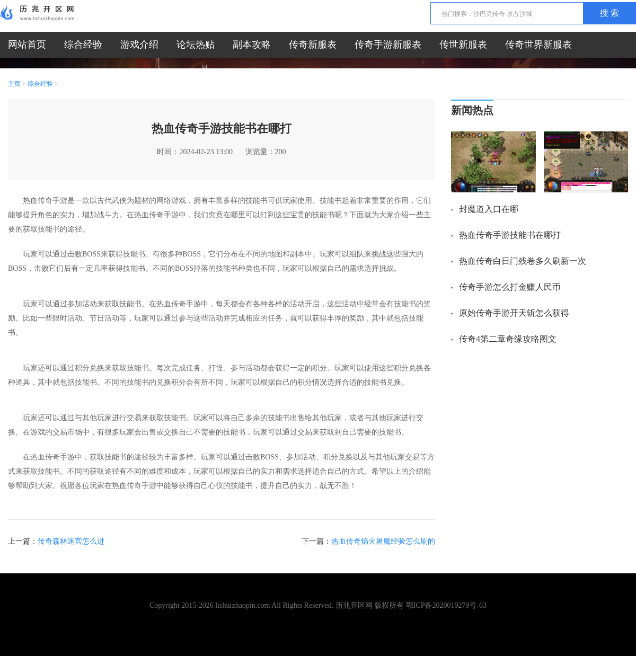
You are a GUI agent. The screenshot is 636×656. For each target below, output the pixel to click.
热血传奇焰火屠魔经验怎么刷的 (383, 541)
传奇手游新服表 (388, 44)
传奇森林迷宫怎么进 (71, 541)
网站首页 (27, 44)
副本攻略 (252, 44)
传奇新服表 (313, 44)
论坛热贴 (195, 44)
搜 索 (609, 12)
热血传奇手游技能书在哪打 (510, 235)
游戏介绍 (139, 44)
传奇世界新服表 (538, 44)
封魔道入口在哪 (488, 209)
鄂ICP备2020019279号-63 (446, 605)
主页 (14, 83)
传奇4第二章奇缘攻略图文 (507, 338)
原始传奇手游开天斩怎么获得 (514, 312)
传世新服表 (463, 44)
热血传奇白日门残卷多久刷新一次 (522, 260)
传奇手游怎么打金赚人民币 (510, 286)
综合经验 (83, 44)
